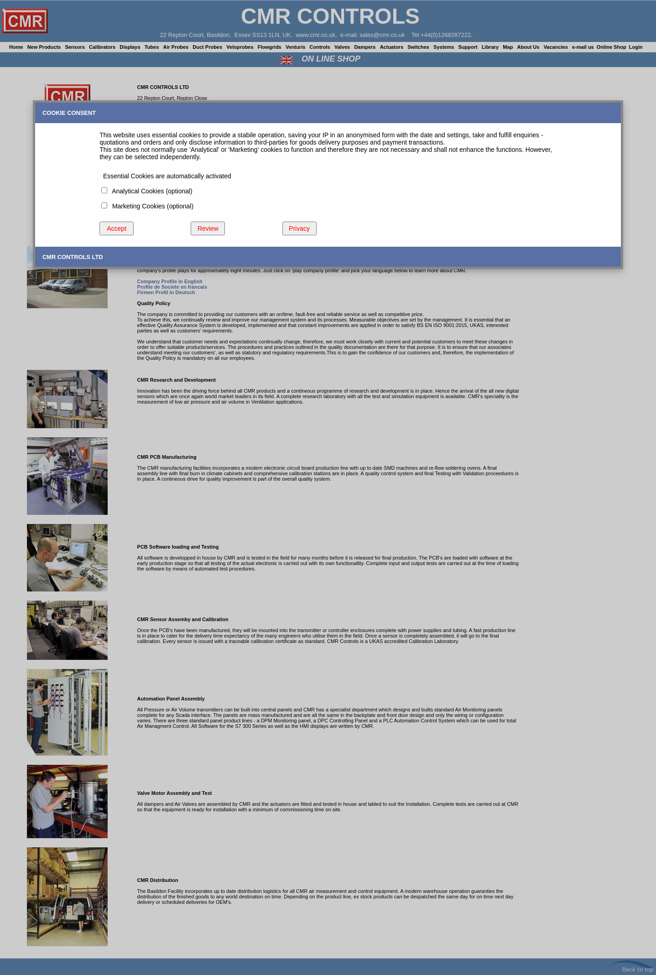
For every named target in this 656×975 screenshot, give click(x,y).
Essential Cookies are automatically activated (165, 176)
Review (208, 228)
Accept (116, 228)
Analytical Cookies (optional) (151, 191)
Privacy (299, 228)
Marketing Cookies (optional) (151, 206)
